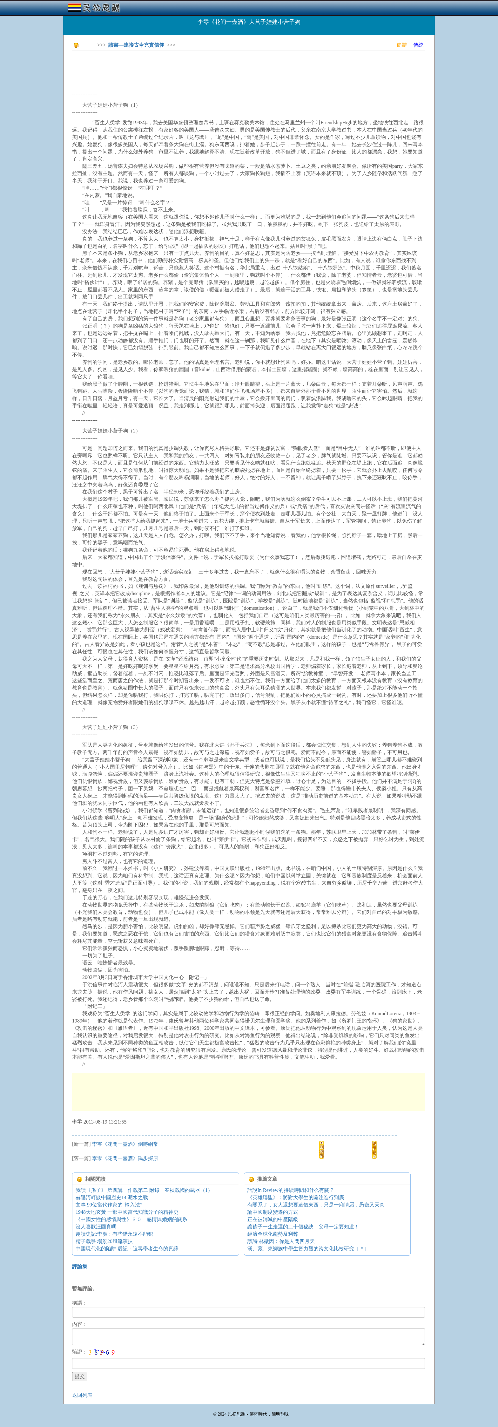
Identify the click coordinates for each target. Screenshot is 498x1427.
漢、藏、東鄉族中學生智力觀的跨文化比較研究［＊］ (308, 1248)
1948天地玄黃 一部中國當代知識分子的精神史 (127, 1212)
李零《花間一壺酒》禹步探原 (125, 1158)
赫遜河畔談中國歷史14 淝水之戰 (112, 1197)
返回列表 (82, 1395)
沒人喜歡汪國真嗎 (96, 1226)
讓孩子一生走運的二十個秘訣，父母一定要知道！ (303, 1226)
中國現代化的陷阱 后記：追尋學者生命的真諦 (127, 1248)
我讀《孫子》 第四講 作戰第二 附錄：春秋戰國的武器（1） (144, 1190)
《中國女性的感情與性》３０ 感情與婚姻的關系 (131, 1219)
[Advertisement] (187, 70)
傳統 (418, 45)
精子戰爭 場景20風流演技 (104, 1241)
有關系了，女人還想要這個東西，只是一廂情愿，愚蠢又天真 (316, 1204)
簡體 (402, 45)
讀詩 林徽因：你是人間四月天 (281, 1241)
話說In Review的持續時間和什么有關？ (290, 1190)
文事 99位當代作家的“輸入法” (109, 1204)
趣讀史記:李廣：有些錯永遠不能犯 (114, 1234)
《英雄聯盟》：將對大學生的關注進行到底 (295, 1197)
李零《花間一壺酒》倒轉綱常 (125, 1144)
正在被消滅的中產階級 (272, 1219)
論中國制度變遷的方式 (272, 1212)
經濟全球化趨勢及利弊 (272, 1234)
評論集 (79, 1266)
